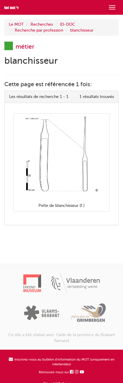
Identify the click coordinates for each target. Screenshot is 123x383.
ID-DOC (67, 24)
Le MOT (16, 24)
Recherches (42, 24)
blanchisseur (81, 30)
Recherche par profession (39, 30)
